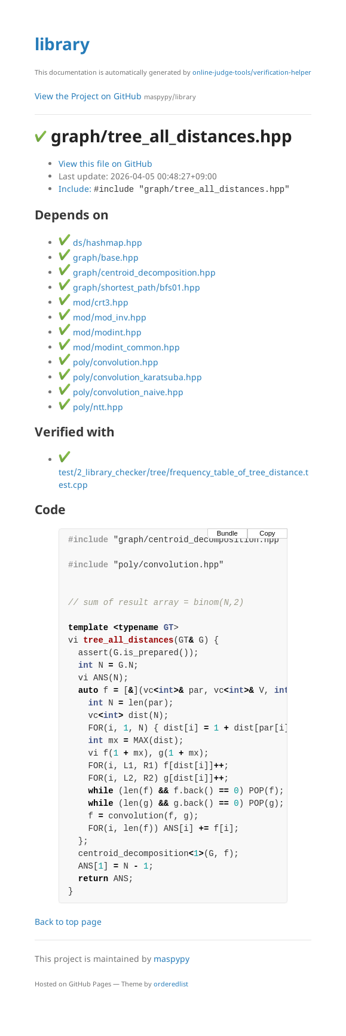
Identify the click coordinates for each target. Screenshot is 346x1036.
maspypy (171, 958)
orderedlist (171, 983)
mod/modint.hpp (100, 332)
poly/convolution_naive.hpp (121, 392)
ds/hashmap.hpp (100, 242)
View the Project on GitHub (115, 96)
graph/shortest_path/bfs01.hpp (129, 287)
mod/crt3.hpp (93, 302)
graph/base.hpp (99, 257)
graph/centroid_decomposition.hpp (137, 272)
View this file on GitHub (105, 163)
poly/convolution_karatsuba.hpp (130, 377)
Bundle (227, 533)
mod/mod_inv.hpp (102, 317)
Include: (174, 188)
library (62, 43)
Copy (267, 533)
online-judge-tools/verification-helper (251, 72)
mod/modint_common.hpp (119, 347)
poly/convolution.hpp (108, 362)
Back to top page (68, 921)
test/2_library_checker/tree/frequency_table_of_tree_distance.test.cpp (183, 472)
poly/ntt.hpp (91, 406)
